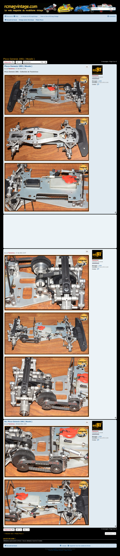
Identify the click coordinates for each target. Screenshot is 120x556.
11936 (100, 81)
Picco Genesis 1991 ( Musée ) (19, 59)
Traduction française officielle (55, 550)
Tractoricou (95, 75)
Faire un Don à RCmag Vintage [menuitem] (49, 16)
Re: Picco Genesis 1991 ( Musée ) (18, 421)
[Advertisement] (60, 39)
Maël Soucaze (68, 550)
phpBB (54, 549)
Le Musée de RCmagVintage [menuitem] (29, 16)
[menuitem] (15, 16)
